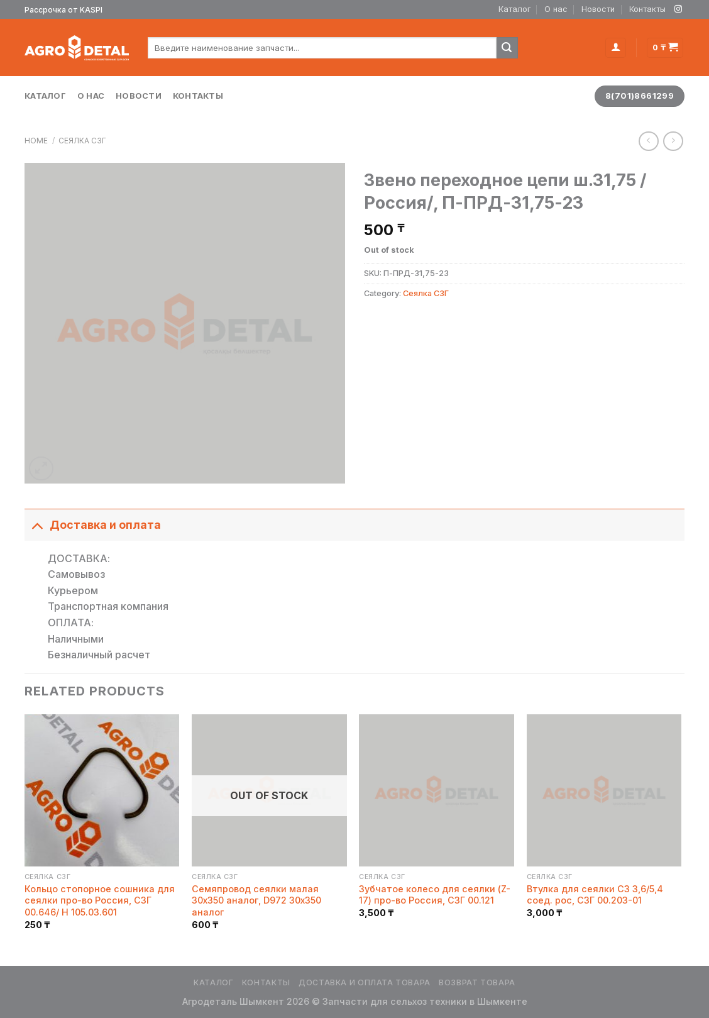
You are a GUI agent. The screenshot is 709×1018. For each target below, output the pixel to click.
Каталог (514, 9)
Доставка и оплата (93, 524)
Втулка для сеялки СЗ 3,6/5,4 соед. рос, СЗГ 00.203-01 (595, 894)
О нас (556, 9)
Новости (598, 9)
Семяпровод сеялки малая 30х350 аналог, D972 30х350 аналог (256, 900)
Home (36, 140)
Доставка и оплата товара (365, 982)
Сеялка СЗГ (82, 140)
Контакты (647, 9)
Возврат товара (477, 982)
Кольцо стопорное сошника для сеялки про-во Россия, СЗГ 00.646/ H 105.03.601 (100, 900)
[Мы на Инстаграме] (678, 9)
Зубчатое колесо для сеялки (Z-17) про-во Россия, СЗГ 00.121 (434, 894)
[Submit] (507, 47)
